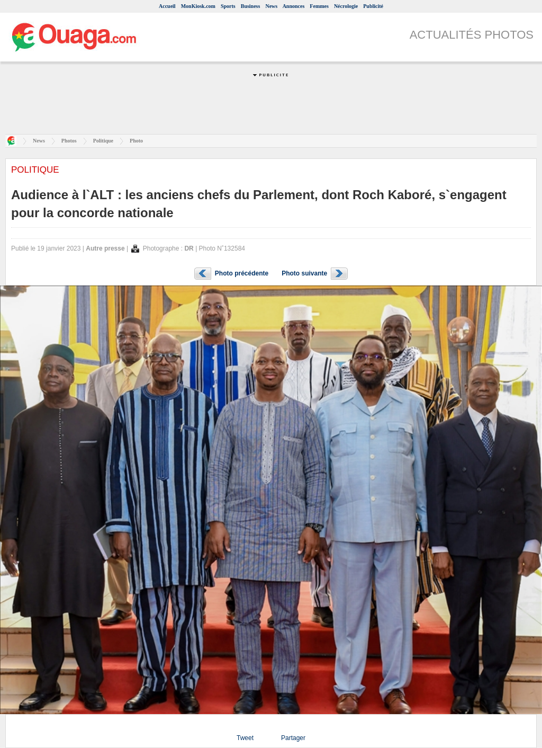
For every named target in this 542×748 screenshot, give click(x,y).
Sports (228, 6)
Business (250, 6)
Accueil (167, 6)
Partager (293, 738)
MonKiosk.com (198, 6)
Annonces (294, 6)
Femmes (319, 6)
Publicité (373, 6)
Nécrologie (346, 6)
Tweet (245, 738)
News (271, 6)
